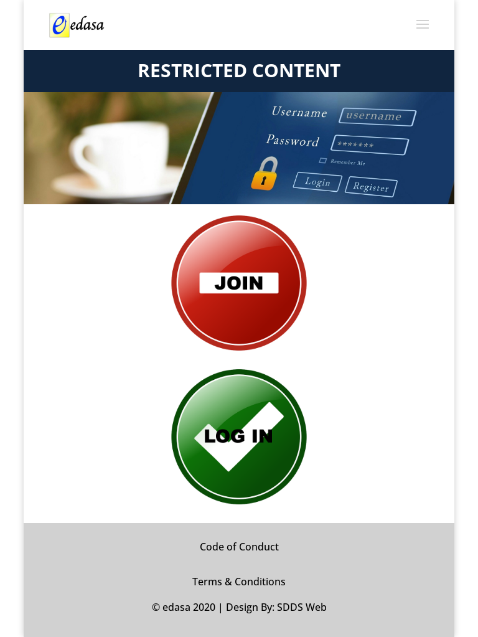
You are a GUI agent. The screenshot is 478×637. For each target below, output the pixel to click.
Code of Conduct (239, 547)
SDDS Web (302, 607)
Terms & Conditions (239, 581)
